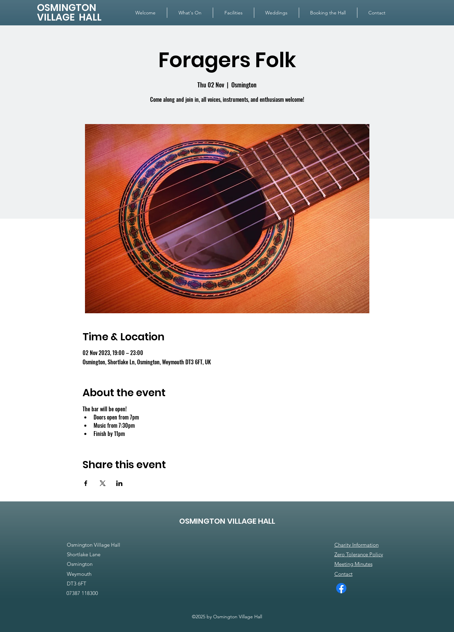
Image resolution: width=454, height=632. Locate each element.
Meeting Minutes (353, 564)
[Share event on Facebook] (86, 483)
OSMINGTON (66, 7)
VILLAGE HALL (69, 17)
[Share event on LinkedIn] (119, 483)
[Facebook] (341, 588)
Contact (343, 574)
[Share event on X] (102, 483)
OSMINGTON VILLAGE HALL (227, 521)
